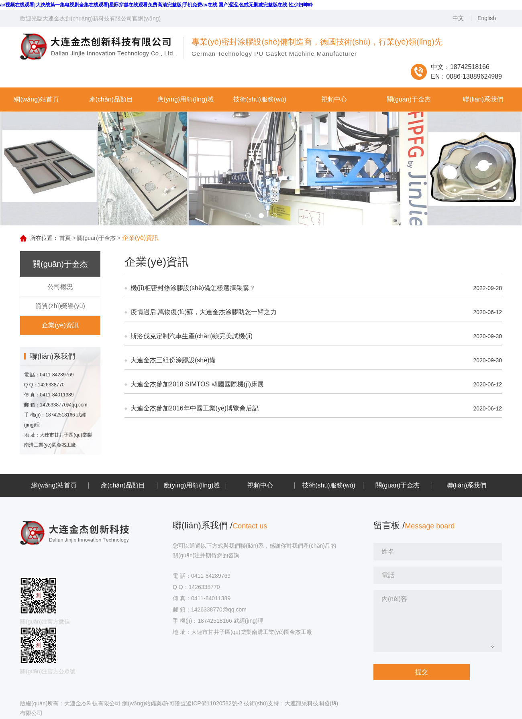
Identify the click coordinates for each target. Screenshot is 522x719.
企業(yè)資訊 (60, 325)
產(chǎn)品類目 (123, 485)
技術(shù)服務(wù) (328, 485)
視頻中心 (260, 485)
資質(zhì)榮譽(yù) (60, 306)
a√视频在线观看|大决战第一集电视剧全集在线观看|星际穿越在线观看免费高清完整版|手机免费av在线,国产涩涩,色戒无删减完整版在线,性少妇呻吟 (156, 5)
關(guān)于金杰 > (99, 238)
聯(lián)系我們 (467, 485)
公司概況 (60, 286)
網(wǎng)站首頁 (54, 485)
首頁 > (67, 238)
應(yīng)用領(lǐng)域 (191, 485)
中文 (458, 18)
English (486, 18)
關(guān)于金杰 (397, 485)
